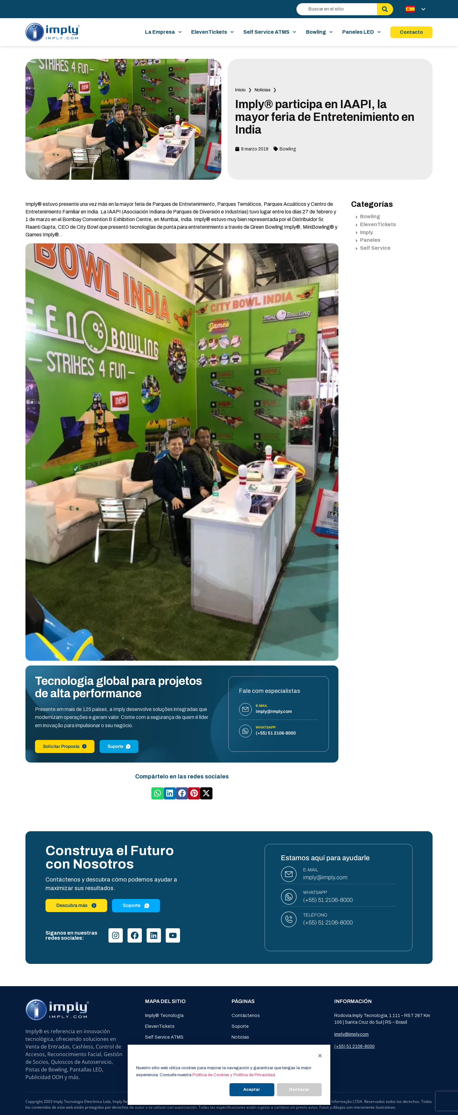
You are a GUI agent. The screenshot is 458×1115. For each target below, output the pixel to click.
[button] (157, 793)
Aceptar (251, 1089)
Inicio (240, 89)
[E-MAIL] (289, 874)
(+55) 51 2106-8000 (328, 900)
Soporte (240, 1026)
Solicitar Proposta (65, 746)
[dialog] (229, 1075)
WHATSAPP (315, 892)
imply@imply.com (325, 877)
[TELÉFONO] (289, 919)
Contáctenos (246, 1015)
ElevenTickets (212, 32)
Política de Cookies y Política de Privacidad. (234, 1075)
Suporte (119, 746)
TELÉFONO (315, 915)
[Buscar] (385, 9)
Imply (364, 232)
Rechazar (299, 1089)
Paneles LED (361, 32)
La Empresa (163, 32)
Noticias (262, 89)
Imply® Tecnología (164, 1015)
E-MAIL (310, 870)
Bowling (319, 32)
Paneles (368, 240)
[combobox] (336, 9)
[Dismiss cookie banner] (320, 1056)
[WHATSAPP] (289, 897)
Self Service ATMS (269, 32)
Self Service (373, 248)
